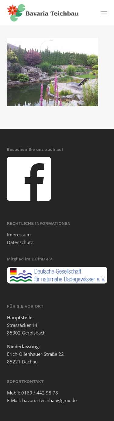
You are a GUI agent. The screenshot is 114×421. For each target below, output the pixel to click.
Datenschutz (20, 242)
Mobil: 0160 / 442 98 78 (32, 393)
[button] (104, 13)
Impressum (19, 235)
